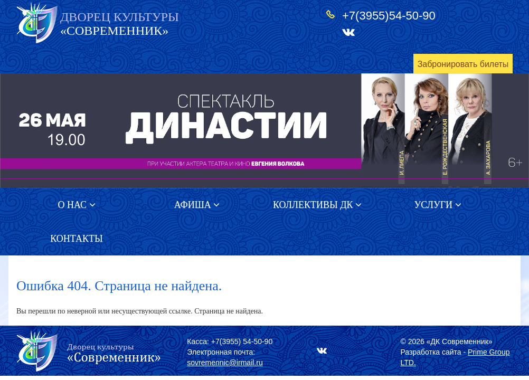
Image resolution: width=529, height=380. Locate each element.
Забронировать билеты (463, 64)
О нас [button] (76, 205)
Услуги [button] (437, 205)
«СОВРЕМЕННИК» (119, 23)
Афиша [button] (197, 205)
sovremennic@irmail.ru (224, 362)
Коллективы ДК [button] (317, 205)
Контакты (76, 238)
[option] (264, 130)
